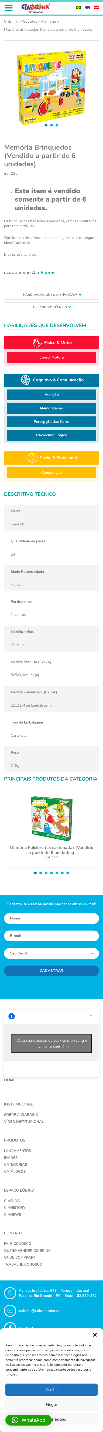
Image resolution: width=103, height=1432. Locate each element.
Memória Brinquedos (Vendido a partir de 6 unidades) (49, 29)
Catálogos (15, 1171)
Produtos (29, 21)
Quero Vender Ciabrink (27, 1250)
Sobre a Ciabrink (21, 1114)
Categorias (15, 1164)
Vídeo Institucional (24, 1121)
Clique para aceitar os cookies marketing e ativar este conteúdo (51, 1043)
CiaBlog (12, 1201)
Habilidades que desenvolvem (52, 295)
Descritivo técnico (52, 307)
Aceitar (51, 1389)
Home (9, 1080)
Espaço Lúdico (19, 1190)
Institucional (18, 1104)
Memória (48, 21)
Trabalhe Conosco (23, 1264)
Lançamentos (17, 1151)
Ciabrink (11, 21)
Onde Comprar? (19, 1257)
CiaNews (12, 1214)
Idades (11, 1158)
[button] (95, 1335)
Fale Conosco (17, 1243)
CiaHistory (14, 1207)
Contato (13, 1233)
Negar (51, 1404)
